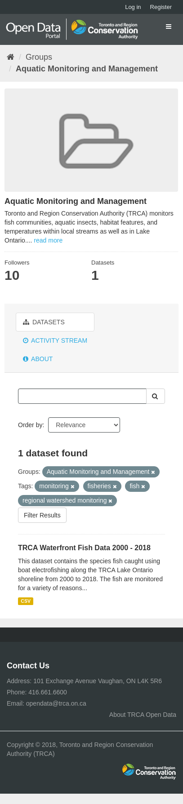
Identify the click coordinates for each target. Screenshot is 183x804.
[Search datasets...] (82, 396)
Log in (133, 7)
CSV (26, 601)
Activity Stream (55, 340)
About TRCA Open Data (142, 714)
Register (161, 7)
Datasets (44, 322)
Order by (30, 425)
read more (48, 240)
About (38, 358)
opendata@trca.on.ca (56, 703)
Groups (39, 57)
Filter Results (42, 515)
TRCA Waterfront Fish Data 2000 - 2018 (84, 548)
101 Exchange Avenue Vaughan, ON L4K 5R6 (97, 681)
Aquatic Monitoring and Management (87, 68)
